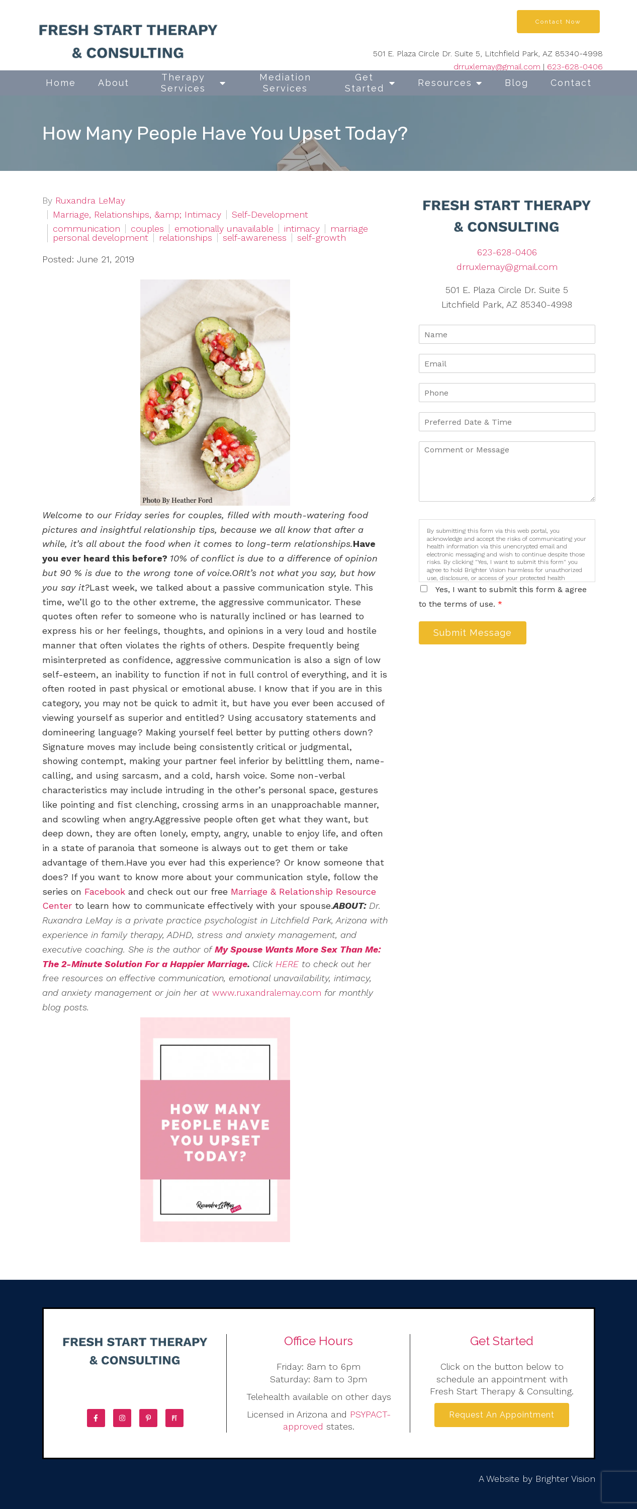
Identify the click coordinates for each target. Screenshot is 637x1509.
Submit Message (476, 634)
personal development (100, 237)
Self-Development (270, 214)
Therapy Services (183, 82)
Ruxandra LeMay (90, 200)
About (113, 82)
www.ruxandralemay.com (266, 992)
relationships (185, 237)
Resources (445, 82)
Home (61, 82)
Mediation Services (285, 82)
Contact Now (558, 21)
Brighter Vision (565, 1478)
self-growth (321, 237)
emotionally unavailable (224, 228)
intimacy (302, 228)
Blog (516, 82)
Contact (571, 82)
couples (147, 228)
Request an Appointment (502, 1416)
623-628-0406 (575, 66)
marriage (349, 228)
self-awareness (255, 237)
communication (86, 228)
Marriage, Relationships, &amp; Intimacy (137, 214)
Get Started (364, 82)
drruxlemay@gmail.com (496, 66)
